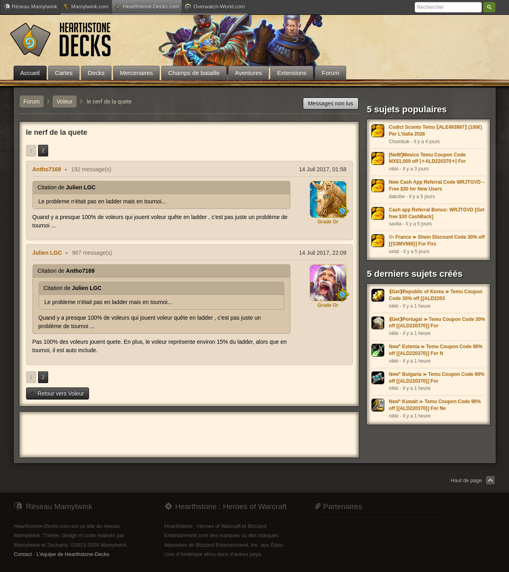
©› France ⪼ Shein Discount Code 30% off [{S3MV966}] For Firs (437, 240)
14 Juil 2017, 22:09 (322, 252)
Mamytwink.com (85, 7)
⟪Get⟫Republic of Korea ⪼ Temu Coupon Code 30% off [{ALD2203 (436, 295)
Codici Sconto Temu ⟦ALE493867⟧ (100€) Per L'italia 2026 (436, 130)
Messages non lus (330, 103)
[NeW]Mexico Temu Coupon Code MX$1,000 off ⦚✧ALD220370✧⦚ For (427, 158)
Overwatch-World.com (215, 6)
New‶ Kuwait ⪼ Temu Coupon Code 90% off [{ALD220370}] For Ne (435, 405)
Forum (32, 101)
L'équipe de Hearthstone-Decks (73, 554)
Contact (23, 554)
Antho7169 (46, 169)
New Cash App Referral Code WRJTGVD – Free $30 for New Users (437, 185)
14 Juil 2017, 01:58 (322, 169)
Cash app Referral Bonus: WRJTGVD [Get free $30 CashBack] (437, 213)
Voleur (65, 101)
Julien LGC (47, 252)
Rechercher (489, 7)
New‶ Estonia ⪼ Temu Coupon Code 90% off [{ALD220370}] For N (436, 350)
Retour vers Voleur (57, 393)
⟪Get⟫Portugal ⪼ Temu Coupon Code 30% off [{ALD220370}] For (437, 322)
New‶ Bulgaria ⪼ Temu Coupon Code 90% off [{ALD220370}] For (437, 377)
